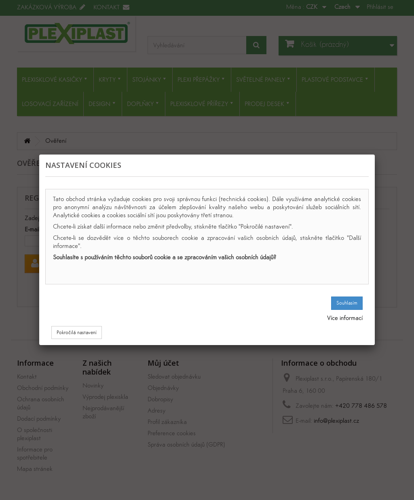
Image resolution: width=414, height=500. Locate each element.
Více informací (345, 318)
